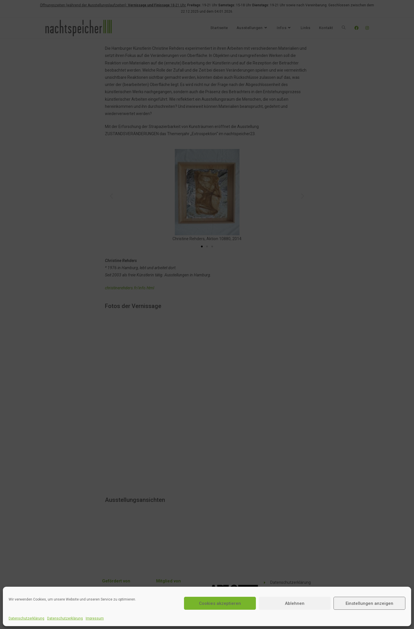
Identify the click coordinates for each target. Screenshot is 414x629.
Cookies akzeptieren (220, 603)
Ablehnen (294, 603)
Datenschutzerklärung (26, 618)
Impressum (95, 618)
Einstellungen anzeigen (369, 603)
